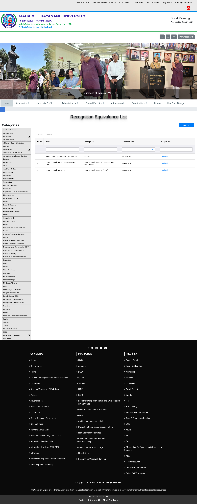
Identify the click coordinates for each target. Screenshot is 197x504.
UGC (127, 424)
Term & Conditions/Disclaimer (138, 418)
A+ (174, 37)
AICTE (127, 430)
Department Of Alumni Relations (92, 409)
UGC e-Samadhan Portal (135, 467)
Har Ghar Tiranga (175, 103)
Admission (129, 372)
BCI (126, 441)
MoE (127, 456)
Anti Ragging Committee (136, 412)
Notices (128, 377)
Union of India (36, 424)
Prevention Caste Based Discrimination (95, 427)
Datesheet (129, 383)
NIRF (80, 389)
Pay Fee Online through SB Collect (178, 2)
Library (157, 103)
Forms (32, 372)
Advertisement (36, 401)
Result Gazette (131, 389)
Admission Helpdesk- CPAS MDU (44, 447)
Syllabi (80, 377)
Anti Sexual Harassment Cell (90, 421)
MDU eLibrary (153, 2)
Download (164, 156)
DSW (80, 372)
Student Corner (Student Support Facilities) (48, 377)
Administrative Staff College (90, 447)
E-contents (138, 2)
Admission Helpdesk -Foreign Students (47, 459)
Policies (33, 395)
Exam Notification (133, 366)
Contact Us (34, 412)
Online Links (35, 366)
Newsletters (83, 453)
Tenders (81, 383)
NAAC (80, 360)
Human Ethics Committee (89, 433)
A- (162, 37)
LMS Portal (34, 383)
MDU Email (34, 453)
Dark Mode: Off (186, 37)
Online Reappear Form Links (42, 418)
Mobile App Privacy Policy (41, 464)
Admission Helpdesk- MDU (41, 441)
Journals (81, 366)
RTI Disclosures (132, 462)
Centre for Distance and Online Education (111, 2)
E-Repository (130, 406)
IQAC (80, 395)
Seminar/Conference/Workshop (44, 389)
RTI (126, 401)
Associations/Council (39, 406)
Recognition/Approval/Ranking (91, 459)
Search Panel (131, 360)
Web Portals (82, 2)
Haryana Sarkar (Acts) (39, 430)
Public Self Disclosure (134, 473)
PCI (126, 435)
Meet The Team (110, 500)
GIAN (80, 415)
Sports (128, 395)
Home (7, 103)
